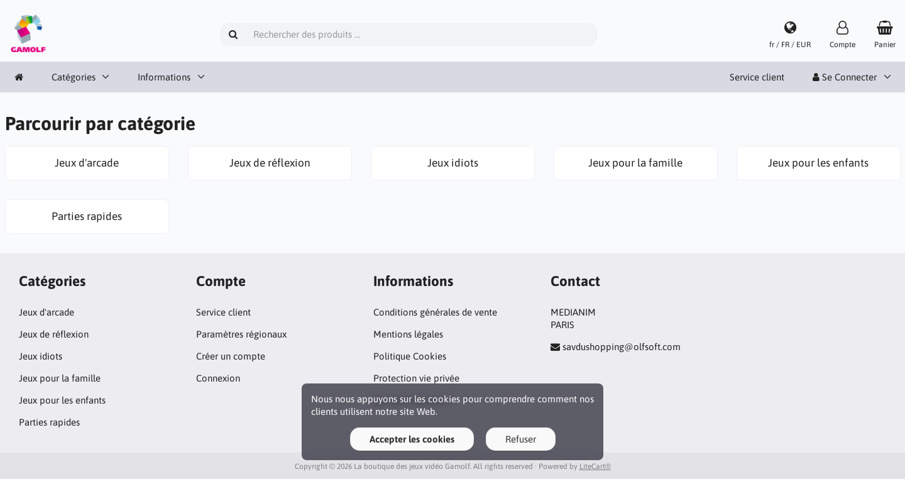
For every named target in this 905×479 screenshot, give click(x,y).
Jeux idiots (40, 356)
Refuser (520, 439)
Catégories (74, 77)
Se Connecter (845, 77)
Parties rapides (49, 422)
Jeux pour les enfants (62, 400)
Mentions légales (408, 334)
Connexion (218, 378)
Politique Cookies (409, 356)
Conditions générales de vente (435, 312)
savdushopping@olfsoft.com (621, 346)
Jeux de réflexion (54, 334)
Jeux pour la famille (60, 378)
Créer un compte (230, 356)
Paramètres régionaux (241, 334)
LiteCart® (595, 466)
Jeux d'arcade (46, 312)
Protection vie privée (416, 378)
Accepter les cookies (412, 439)
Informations (164, 77)
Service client (757, 77)
